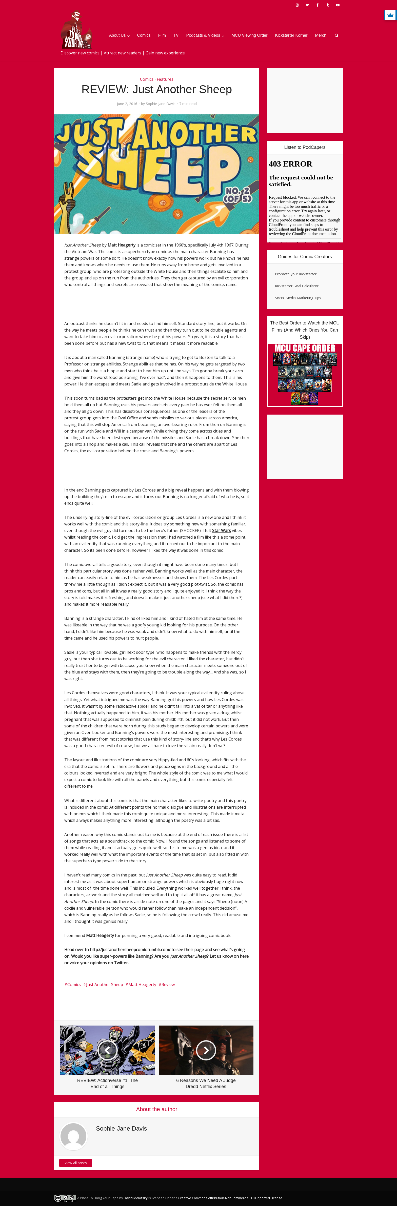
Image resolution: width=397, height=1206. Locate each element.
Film (162, 35)
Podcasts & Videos (203, 35)
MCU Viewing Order (250, 35)
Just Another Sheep (104, 984)
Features (165, 79)
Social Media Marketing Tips (298, 297)
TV (175, 35)
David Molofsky (136, 1198)
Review (168, 984)
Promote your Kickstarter (295, 274)
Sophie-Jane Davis (160, 103)
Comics (144, 35)
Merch (320, 35)
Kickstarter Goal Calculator (297, 285)
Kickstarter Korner (291, 35)
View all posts (76, 1162)
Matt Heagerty (142, 984)
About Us (117, 35)
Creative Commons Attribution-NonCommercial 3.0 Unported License (230, 1198)
